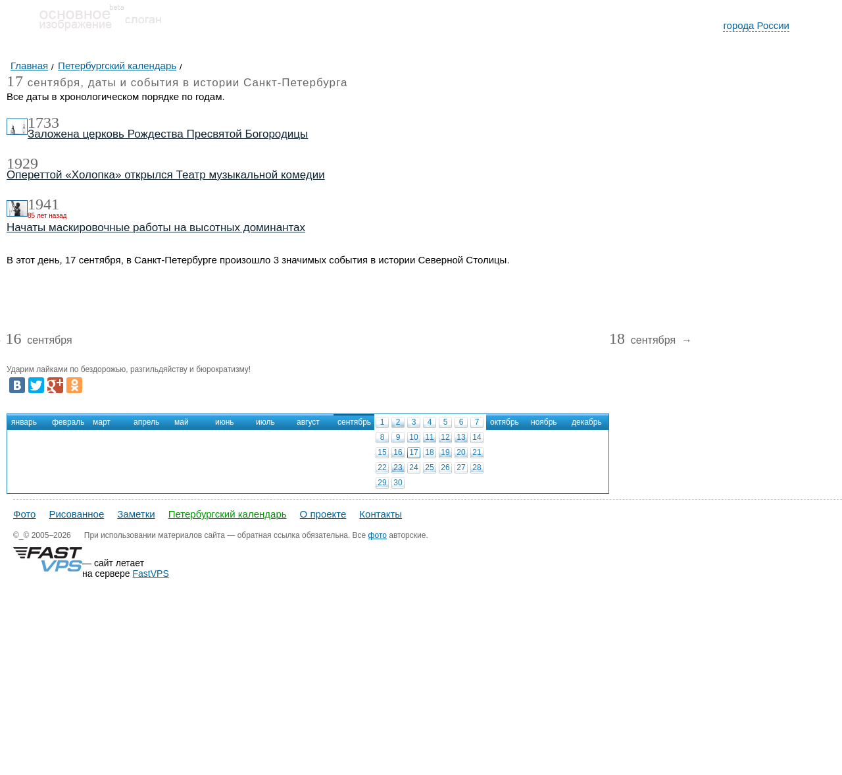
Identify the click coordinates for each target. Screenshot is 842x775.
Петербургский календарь (227, 514)
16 (397, 452)
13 (461, 437)
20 (461, 452)
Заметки (136, 514)
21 (476, 452)
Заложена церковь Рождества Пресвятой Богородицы (168, 134)
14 (476, 437)
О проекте (323, 514)
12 (445, 437)
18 (429, 452)
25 (429, 467)
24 (413, 467)
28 (476, 467)
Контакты (380, 514)
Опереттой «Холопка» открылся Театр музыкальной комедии (166, 175)
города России (756, 25)
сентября (38, 340)
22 (382, 467)
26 (445, 467)
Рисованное (76, 514)
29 (382, 482)
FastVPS (151, 573)
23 (397, 467)
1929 (22, 163)
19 (445, 452)
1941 (43, 204)
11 (429, 437)
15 (382, 452)
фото (377, 535)
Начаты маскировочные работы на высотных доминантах (156, 227)
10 (413, 437)
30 (397, 482)
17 (413, 452)
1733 (43, 122)
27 (461, 467)
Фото (24, 514)
